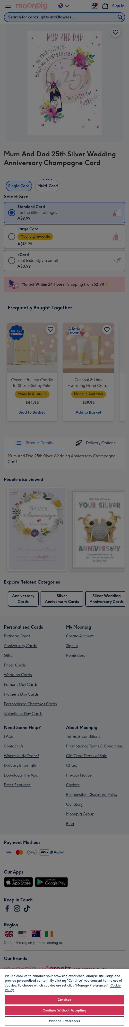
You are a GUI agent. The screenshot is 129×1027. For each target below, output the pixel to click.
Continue (64, 1000)
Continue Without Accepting (64, 1010)
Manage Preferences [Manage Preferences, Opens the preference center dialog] (64, 1021)
